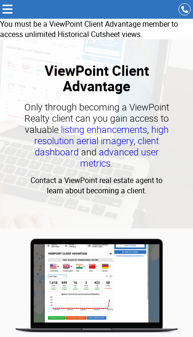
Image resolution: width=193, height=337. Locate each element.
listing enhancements (104, 129)
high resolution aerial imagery (101, 135)
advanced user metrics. (119, 157)
